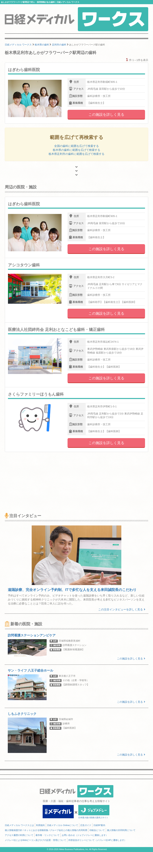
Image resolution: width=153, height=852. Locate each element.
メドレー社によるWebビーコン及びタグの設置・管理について (35, 840)
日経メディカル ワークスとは (19, 825)
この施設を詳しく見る (106, 115)
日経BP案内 (99, 825)
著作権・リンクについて (47, 835)
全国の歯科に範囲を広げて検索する (76, 145)
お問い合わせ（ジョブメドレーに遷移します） (85, 835)
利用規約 (40, 825)
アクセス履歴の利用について (19, 835)
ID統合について (97, 830)
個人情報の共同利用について (121, 830)
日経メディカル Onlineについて (62, 825)
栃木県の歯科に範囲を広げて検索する (76, 149)
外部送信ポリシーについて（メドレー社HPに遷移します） (97, 840)
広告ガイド (85, 825)
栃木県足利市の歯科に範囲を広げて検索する (76, 153)
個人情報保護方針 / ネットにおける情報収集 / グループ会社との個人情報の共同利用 (46, 830)
